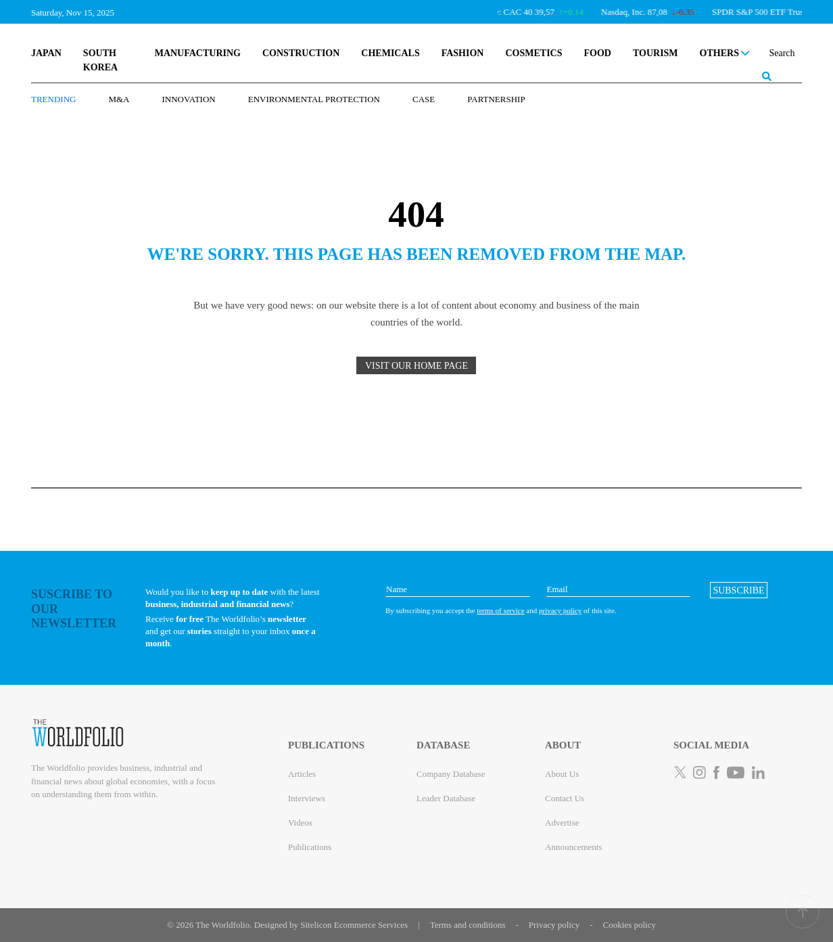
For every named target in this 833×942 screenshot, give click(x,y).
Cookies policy (629, 925)
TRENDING (53, 99)
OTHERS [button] (725, 53)
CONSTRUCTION (300, 53)
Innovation (189, 99)
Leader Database (445, 798)
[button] (739, 590)
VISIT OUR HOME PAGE (416, 366)
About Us (562, 774)
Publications (309, 847)
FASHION (463, 53)
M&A (118, 99)
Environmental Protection (314, 99)
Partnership (496, 99)
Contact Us (564, 798)
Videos (300, 822)
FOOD (597, 53)
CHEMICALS (390, 53)
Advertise (562, 822)
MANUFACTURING (198, 53)
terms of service (500, 610)
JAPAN (46, 53)
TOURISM (655, 53)
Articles (302, 774)
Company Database (450, 774)
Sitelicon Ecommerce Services (354, 925)
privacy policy (560, 610)
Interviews (306, 798)
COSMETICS (533, 53)
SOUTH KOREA (100, 60)
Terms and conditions (468, 925)
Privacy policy (554, 925)
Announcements (573, 847)
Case (423, 99)
